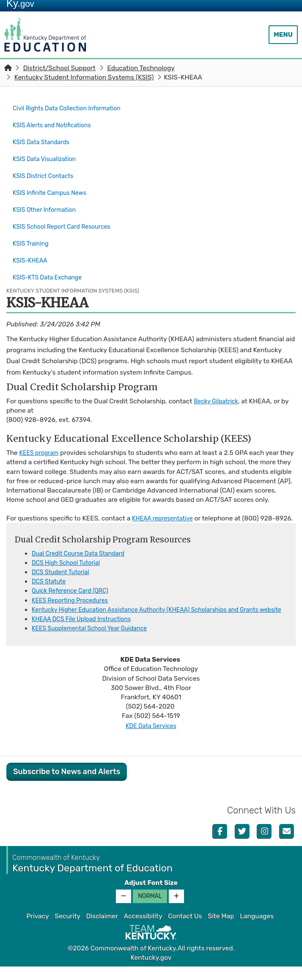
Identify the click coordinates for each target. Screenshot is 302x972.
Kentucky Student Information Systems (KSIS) (84, 77)
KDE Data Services (151, 731)
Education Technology (140, 68)
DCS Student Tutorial (63, 568)
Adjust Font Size (151, 888)
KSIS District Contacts (46, 167)
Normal (150, 901)
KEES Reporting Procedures (74, 596)
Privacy (37, 921)
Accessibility (143, 921)
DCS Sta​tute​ (50, 577)
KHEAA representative (165, 505)
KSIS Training (32, 226)
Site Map (221, 921)
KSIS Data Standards (44, 138)
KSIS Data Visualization (47, 152)
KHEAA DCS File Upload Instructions (86, 624)
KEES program (41, 430)
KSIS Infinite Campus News (53, 182)
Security (67, 921)
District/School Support (59, 68)
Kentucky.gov (151, 963)
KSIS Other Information (47, 197)
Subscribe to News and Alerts (66, 777)
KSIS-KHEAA (33, 242)
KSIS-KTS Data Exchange (51, 256)
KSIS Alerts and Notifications (56, 122)
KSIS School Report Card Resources (67, 212)
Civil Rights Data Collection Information (72, 108)
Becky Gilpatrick (218, 378)
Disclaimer (102, 921)
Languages (257, 921)
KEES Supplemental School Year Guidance (95, 634)
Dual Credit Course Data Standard (83, 549)
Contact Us (185, 921)
